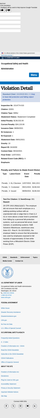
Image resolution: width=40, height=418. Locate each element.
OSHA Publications (7, 358)
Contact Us (19, 261)
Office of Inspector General (10, 362)
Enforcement (25, 257)
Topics (35, 257)
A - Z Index (4, 342)
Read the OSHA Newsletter (10, 350)
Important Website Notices (9, 392)
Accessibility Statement (8, 384)
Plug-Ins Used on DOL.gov (10, 380)
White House (5, 308)
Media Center (7, 261)
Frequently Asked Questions (10, 338)
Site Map (4, 396)
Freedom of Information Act (10, 372)
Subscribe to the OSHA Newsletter (12, 354)
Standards (13, 257)
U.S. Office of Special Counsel (11, 328)
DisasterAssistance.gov (8, 316)
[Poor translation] (7, 10)
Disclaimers (5, 376)
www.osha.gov (6, 297)
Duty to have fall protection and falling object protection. (19, 97)
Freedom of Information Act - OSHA (12, 346)
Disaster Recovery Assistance (11, 312)
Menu (34, 75)
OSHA (5, 257)
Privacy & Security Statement (10, 388)
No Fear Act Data (6, 324)
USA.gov (4, 320)
